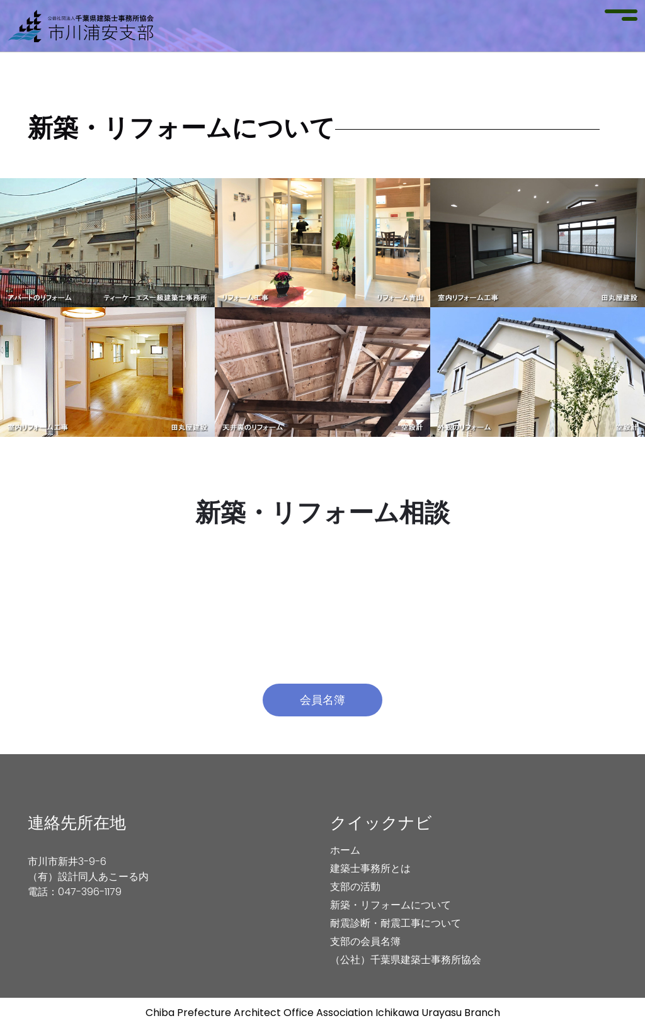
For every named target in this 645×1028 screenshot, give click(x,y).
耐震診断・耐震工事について (395, 923)
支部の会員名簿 (365, 941)
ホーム (345, 850)
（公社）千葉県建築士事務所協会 (405, 959)
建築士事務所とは (370, 868)
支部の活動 (355, 886)
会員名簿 (322, 700)
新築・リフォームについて (390, 905)
